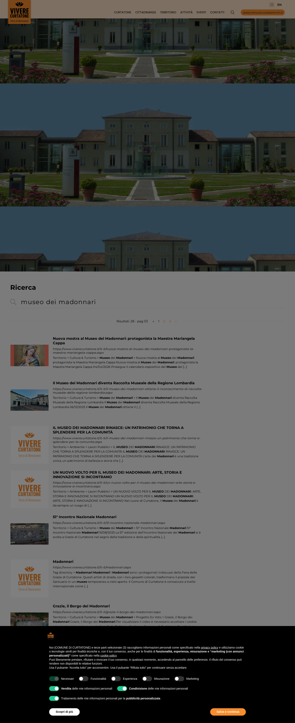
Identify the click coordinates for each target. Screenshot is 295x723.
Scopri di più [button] (64, 711)
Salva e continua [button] (228, 711)
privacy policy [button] (209, 647)
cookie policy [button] (108, 655)
